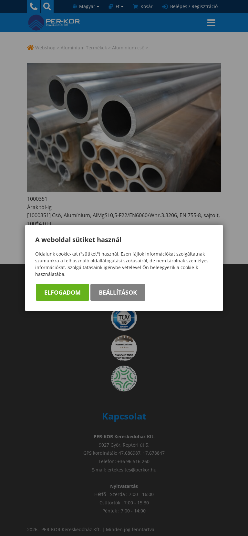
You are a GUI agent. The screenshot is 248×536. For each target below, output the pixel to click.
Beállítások (118, 292)
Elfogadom (62, 292)
